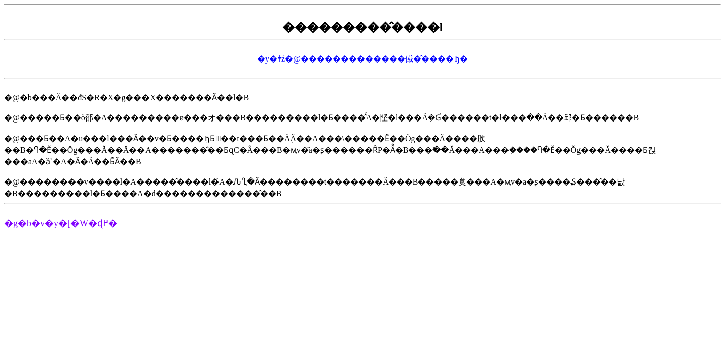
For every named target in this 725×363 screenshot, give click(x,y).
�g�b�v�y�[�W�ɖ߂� (60, 223)
